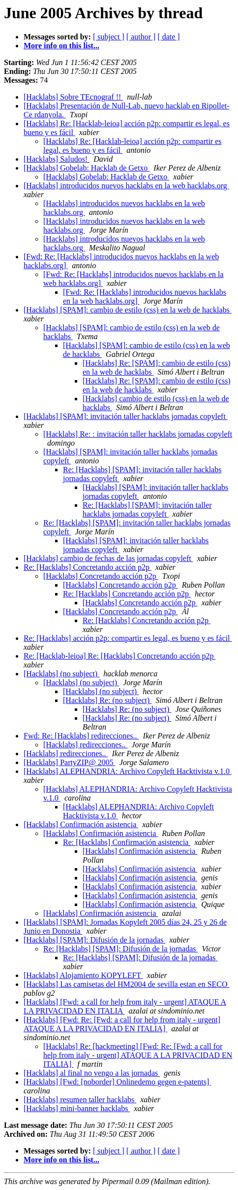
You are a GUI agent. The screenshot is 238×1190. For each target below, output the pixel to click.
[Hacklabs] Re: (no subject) (107, 700)
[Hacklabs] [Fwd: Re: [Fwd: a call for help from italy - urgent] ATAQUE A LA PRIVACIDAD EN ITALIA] (122, 1024)
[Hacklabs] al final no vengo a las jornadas (92, 1073)
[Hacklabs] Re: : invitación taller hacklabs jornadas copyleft (137, 434)
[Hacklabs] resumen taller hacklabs (80, 1099)
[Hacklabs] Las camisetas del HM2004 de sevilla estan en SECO (127, 984)
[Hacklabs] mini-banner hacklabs (77, 1108)
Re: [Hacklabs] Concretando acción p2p (87, 567)
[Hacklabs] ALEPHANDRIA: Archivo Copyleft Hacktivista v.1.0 (128, 771)
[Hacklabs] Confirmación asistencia (81, 824)
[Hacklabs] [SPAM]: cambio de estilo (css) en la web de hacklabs (128, 310)
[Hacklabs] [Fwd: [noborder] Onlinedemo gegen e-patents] (117, 1082)
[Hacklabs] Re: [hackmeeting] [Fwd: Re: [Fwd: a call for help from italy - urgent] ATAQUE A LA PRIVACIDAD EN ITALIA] (137, 1055)
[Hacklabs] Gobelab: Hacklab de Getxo (86, 168)
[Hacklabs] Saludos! (56, 159)
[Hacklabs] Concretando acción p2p (100, 576)
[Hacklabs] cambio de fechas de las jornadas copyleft (108, 558)
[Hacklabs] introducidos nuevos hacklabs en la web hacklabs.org (126, 185)
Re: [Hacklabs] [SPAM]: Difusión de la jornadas (120, 949)
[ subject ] (108, 37)
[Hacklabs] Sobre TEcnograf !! (73, 97)
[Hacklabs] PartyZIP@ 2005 (70, 762)
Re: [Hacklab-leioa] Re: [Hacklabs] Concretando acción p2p (120, 656)
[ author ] (141, 37)
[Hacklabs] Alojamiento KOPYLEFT (83, 975)
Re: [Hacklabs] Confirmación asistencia (126, 842)
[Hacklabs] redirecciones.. (85, 744)
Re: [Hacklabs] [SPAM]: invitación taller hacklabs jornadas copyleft (147, 509)
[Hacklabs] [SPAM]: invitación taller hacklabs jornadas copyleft (126, 416)
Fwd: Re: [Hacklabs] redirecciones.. (81, 736)
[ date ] (168, 37)
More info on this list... (61, 45)
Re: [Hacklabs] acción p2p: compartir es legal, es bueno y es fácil (128, 638)
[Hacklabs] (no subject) (61, 673)
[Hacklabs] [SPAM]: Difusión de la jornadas (94, 940)
